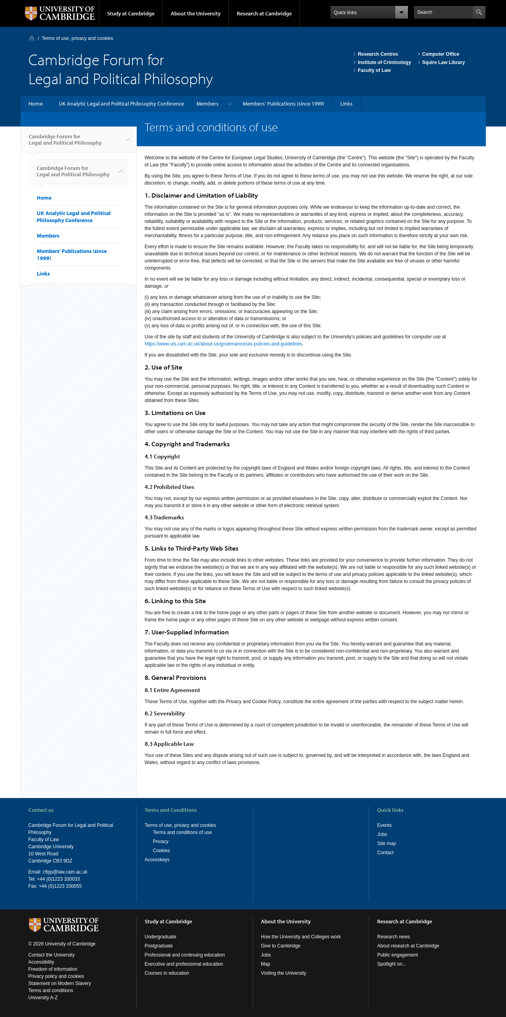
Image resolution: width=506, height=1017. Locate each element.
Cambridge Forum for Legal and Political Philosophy (65, 143)
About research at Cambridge (408, 946)
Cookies (161, 850)
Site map (386, 843)
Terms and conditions (50, 990)
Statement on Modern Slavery (59, 983)
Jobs (382, 834)
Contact (385, 852)
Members (207, 103)
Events (384, 825)
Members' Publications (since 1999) (283, 103)
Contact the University (51, 955)
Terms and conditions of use (182, 832)
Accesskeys (157, 859)
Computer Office (440, 54)
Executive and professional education (184, 964)
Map (265, 964)
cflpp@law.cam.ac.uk (65, 872)
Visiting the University (283, 973)
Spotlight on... (391, 964)
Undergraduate (160, 937)
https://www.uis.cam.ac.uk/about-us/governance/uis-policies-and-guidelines (223, 344)
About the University (196, 13)
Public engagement (397, 955)
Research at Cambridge (264, 13)
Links (346, 103)
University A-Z (43, 997)
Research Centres (378, 54)
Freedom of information (52, 969)
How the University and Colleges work (301, 937)
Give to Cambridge (280, 946)
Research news (393, 937)
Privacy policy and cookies (56, 976)
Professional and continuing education (185, 955)
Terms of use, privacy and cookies (77, 38)
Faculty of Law (374, 70)
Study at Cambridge (131, 13)
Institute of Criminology (384, 62)
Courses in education (167, 973)
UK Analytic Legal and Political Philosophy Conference (121, 103)
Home (31, 38)
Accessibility (41, 962)
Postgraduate (159, 946)
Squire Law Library (443, 62)
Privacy (160, 841)
